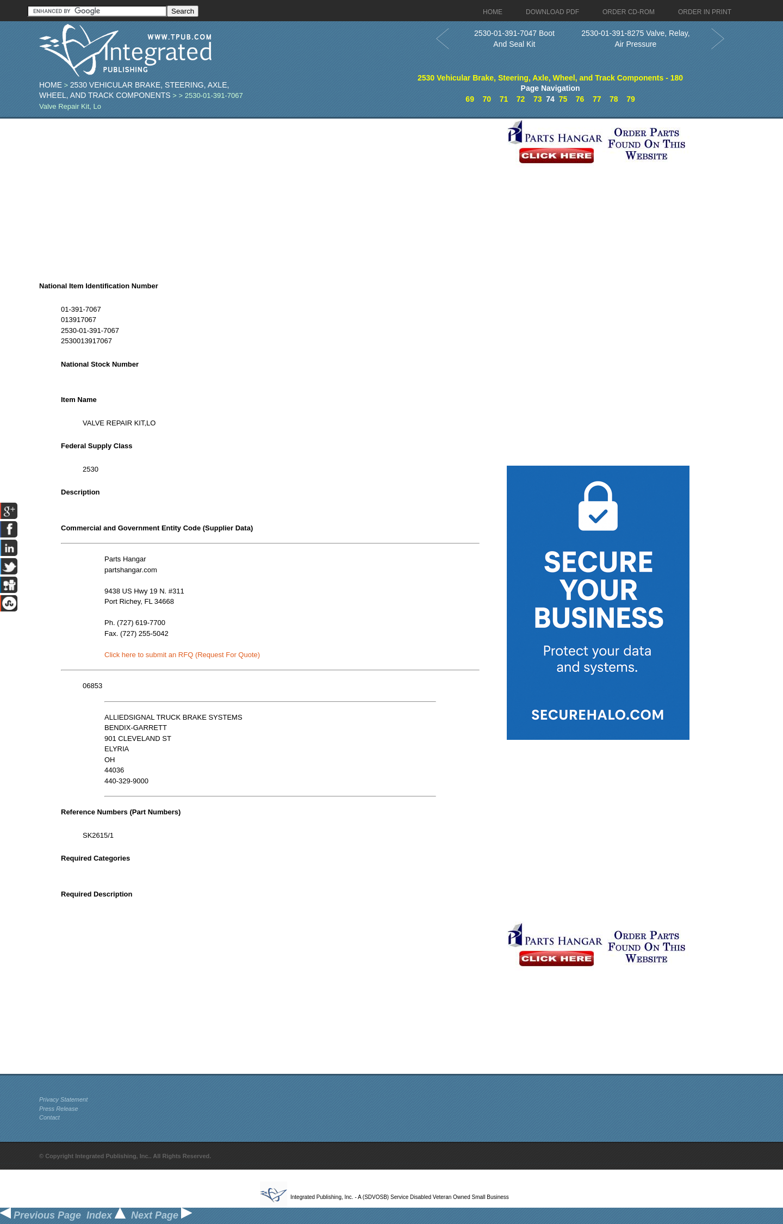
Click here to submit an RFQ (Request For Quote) (182, 655)
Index (106, 1215)
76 (580, 99)
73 (537, 99)
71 (504, 99)
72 (521, 99)
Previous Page (40, 1215)
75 (563, 99)
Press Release (58, 1108)
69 (469, 99)
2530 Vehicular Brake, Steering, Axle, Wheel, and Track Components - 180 (550, 77)
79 (630, 99)
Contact (49, 1117)
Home (50, 85)
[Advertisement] (270, 195)
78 (614, 99)
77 (597, 99)
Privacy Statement (63, 1099)
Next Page (161, 1215)
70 (486, 99)
